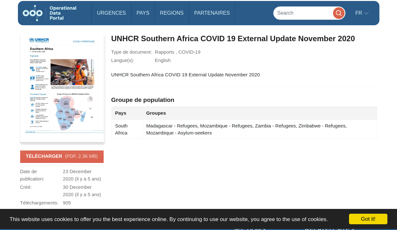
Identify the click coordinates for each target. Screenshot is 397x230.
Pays (143, 13)
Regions (172, 13)
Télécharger (62, 156)
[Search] (309, 12)
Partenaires (212, 13)
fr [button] (359, 13)
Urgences (111, 13)
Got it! (368, 219)
